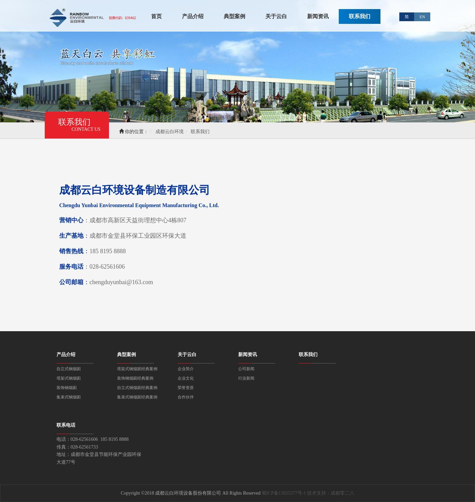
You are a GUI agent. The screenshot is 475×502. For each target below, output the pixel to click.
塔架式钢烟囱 (69, 378)
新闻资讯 (247, 354)
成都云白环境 (169, 131)
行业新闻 (246, 378)
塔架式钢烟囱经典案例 (137, 368)
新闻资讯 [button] (318, 16)
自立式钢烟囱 (69, 368)
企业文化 (186, 378)
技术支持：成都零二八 (330, 493)
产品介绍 (66, 354)
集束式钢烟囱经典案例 (137, 397)
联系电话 (66, 425)
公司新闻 (246, 368)
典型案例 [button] (234, 16)
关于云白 (187, 354)
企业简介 (186, 368)
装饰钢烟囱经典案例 (135, 378)
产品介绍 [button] (193, 16)
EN (422, 16)
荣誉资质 (186, 387)
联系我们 (359, 16)
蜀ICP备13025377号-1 (284, 493)
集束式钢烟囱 (69, 397)
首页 (156, 16)
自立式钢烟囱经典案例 (137, 387)
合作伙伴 (186, 397)
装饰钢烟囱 (67, 387)
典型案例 (126, 354)
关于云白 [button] (276, 16)
